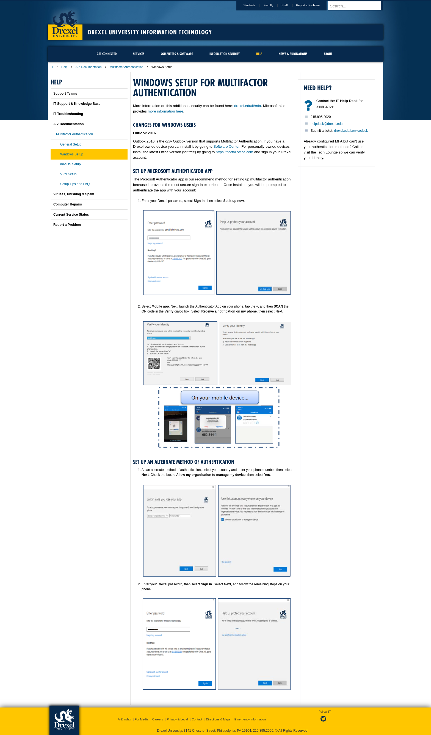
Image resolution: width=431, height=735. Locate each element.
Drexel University (65, 22)
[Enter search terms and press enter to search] (358, 5)
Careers (157, 719)
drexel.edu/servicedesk (351, 131)
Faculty (273, 5)
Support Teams (65, 93)
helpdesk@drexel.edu (326, 124)
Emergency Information (250, 719)
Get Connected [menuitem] (107, 54)
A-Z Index (124, 719)
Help (64, 66)
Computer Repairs (67, 204)
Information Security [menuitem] (224, 54)
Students (254, 5)
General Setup (70, 144)
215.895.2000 (263, 731)
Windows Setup (71, 154)
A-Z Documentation (89, 66)
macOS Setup (70, 164)
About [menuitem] (328, 54)
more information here (165, 111)
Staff (290, 5)
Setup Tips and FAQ (75, 184)
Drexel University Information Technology (150, 32)
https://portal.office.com (234, 152)
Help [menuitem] (259, 54)
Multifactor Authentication (126, 66)
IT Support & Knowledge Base (76, 104)
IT (52, 66)
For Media (141, 719)
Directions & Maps (218, 719)
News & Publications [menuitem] (293, 54)
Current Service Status (71, 214)
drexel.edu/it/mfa (247, 106)
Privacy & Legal (177, 719)
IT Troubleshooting (68, 114)
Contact (197, 719)
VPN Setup (68, 174)
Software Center (226, 146)
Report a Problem (313, 5)
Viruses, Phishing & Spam (73, 194)
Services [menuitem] (138, 54)
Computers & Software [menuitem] (177, 54)
